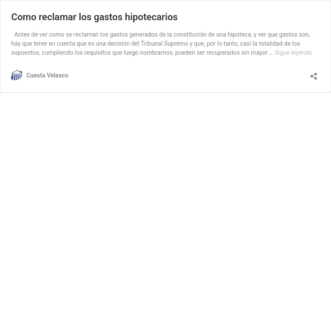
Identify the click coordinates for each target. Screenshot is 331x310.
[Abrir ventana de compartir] (314, 73)
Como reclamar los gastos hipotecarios (94, 17)
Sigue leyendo (293, 52)
